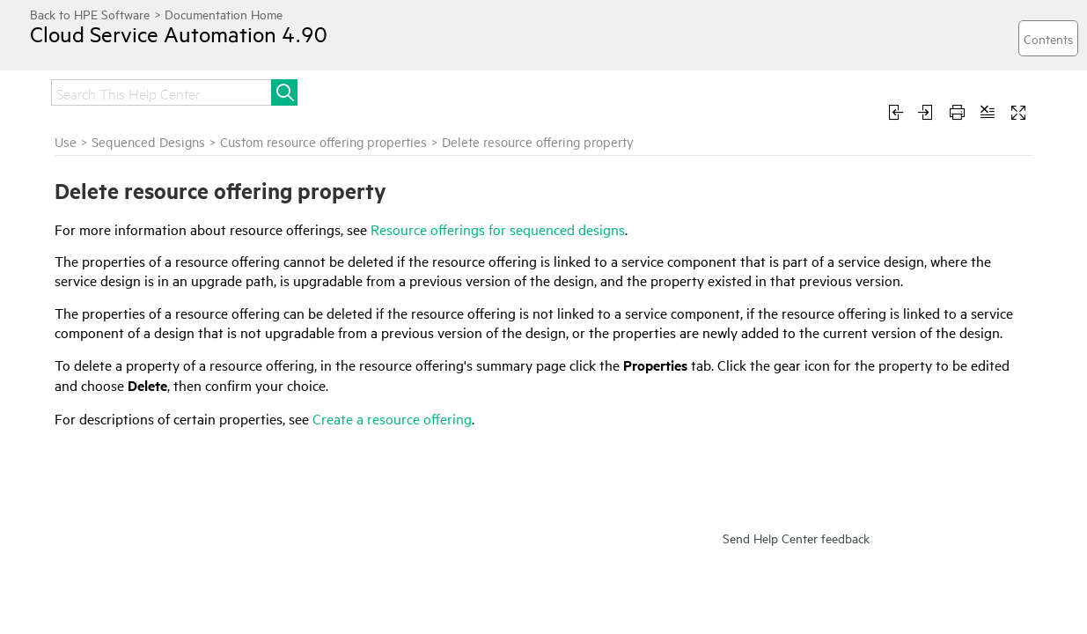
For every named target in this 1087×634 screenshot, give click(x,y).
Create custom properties (141, 273)
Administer (279, 90)
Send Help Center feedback (796, 596)
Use (357, 90)
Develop (544, 90)
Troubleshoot (443, 90)
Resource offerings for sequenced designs (751, 249)
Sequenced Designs (402, 161)
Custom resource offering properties (163, 209)
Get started (87, 90)
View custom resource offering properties (155, 241)
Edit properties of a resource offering (150, 328)
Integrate (184, 90)
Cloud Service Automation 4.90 (196, 46)
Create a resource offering (645, 477)
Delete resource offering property (163, 297)
